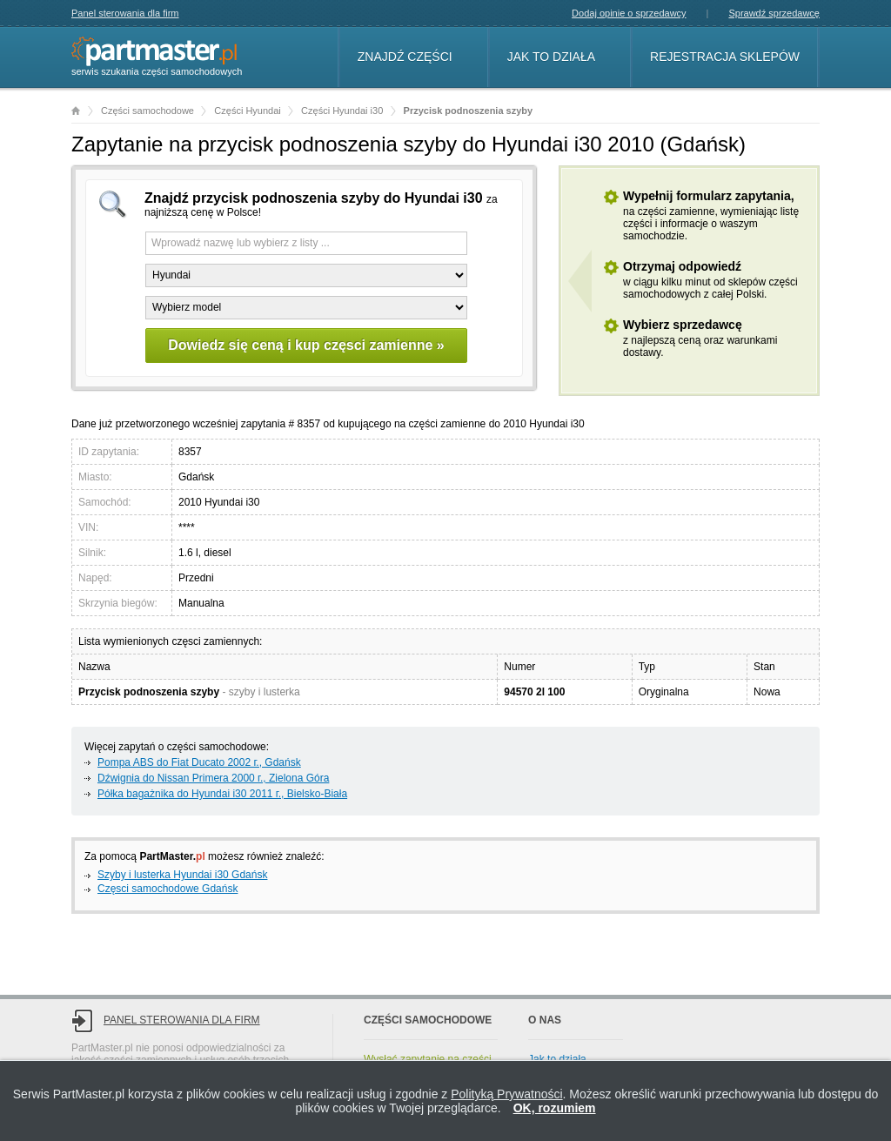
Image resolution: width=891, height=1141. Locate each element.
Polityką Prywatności (506, 1094)
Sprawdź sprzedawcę (774, 13)
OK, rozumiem (554, 1108)
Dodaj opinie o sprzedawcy (629, 13)
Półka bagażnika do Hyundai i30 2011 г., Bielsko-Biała (222, 794)
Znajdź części (405, 57)
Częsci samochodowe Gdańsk (167, 889)
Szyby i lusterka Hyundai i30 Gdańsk (182, 875)
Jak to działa (551, 57)
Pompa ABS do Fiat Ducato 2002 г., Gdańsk (199, 762)
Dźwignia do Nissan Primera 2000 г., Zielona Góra (213, 778)
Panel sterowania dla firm (125, 13)
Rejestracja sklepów (725, 57)
